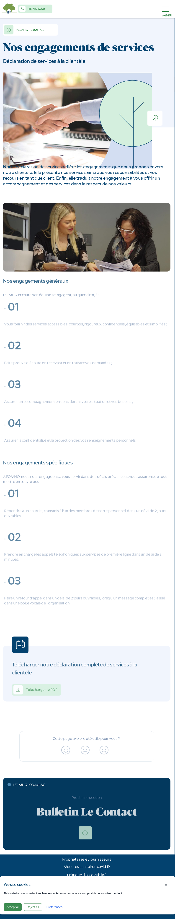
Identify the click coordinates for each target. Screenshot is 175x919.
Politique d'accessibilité (87, 875)
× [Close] (166, 885)
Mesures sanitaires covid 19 (87, 867)
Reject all (33, 907)
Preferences (54, 907)
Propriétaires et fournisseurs (86, 859)
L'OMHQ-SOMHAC (24, 29)
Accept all (12, 907)
